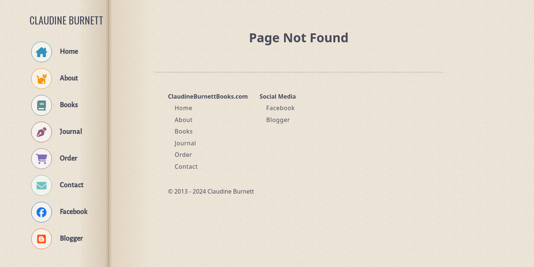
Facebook (280, 108)
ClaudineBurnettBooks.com (208, 96)
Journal (185, 143)
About (184, 120)
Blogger (278, 120)
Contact (186, 166)
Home (183, 108)
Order (183, 155)
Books (184, 131)
